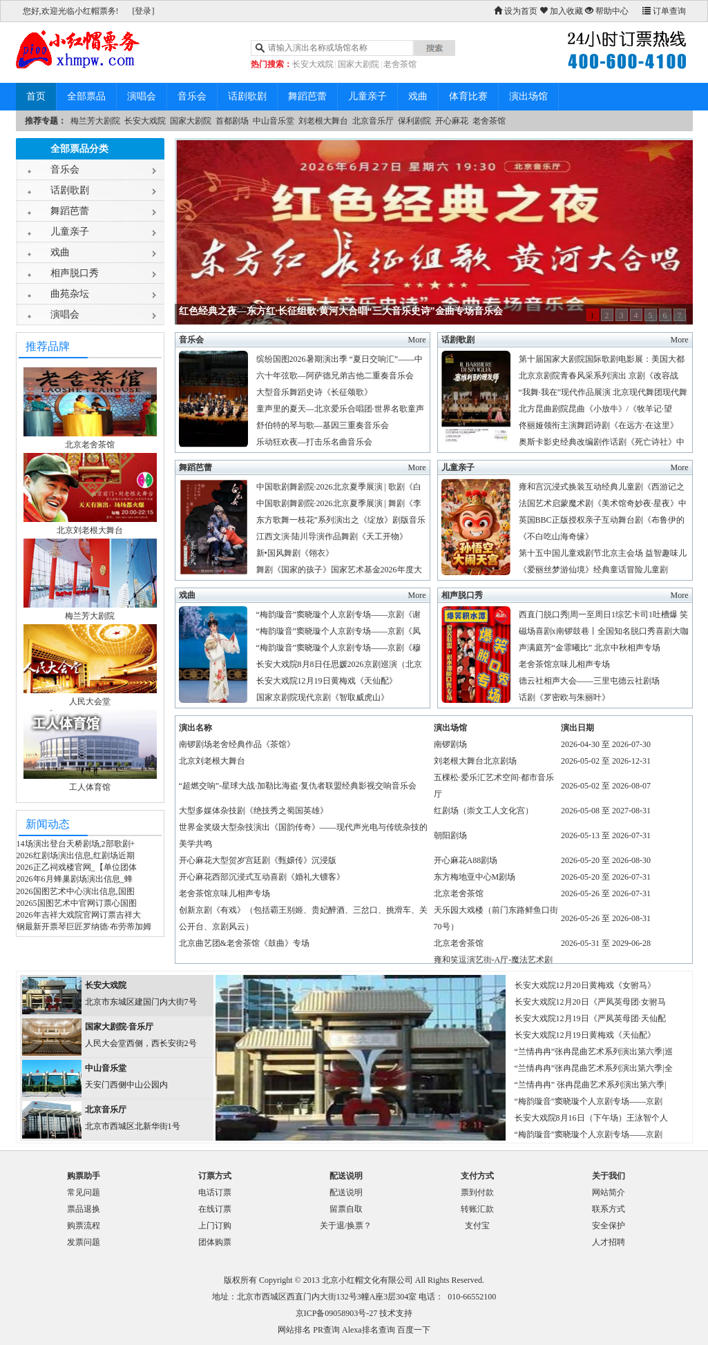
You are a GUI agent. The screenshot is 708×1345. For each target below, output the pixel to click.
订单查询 (664, 11)
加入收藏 (561, 11)
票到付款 (477, 1192)
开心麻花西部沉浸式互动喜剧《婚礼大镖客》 (262, 877)
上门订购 (214, 1225)
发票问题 (83, 1242)
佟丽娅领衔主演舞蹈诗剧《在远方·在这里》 (598, 425)
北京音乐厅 (373, 121)
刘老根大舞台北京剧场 (475, 761)
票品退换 (83, 1209)
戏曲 (418, 96)
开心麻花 (451, 121)
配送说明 (346, 1192)
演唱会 (141, 96)
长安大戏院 (313, 64)
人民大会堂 (90, 701)
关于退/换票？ (346, 1225)
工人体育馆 (90, 787)
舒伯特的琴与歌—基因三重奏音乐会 (322, 425)
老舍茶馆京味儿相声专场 (564, 664)
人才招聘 (608, 1242)
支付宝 (477, 1225)
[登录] (144, 11)
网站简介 (608, 1192)
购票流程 (83, 1225)
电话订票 (214, 1192)
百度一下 (413, 1330)
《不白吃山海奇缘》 (556, 536)
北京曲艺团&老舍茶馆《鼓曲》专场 (244, 943)
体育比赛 (468, 96)
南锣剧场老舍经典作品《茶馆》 (237, 744)
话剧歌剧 (247, 96)
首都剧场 (232, 121)
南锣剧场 (450, 744)
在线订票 (214, 1209)
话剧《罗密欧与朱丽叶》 (564, 697)
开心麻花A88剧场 (466, 860)
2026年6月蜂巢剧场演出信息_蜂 (75, 879)
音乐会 (192, 96)
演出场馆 (528, 96)
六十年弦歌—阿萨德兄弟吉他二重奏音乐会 (335, 375)
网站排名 (294, 1330)
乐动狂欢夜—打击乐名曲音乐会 (314, 442)
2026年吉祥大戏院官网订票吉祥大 (79, 915)
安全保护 (608, 1225)
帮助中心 (607, 11)
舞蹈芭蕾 (307, 96)
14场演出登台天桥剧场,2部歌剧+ (76, 844)
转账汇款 (477, 1209)
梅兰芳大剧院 (95, 121)
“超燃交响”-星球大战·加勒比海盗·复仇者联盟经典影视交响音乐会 (298, 786)
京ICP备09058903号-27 (337, 1313)
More (417, 340)
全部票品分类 (79, 149)
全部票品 (86, 96)
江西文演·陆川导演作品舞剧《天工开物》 (332, 536)
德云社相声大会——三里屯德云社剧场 (589, 681)
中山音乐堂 (273, 121)
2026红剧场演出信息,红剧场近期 (76, 855)
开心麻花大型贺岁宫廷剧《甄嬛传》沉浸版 (257, 860)
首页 (36, 96)
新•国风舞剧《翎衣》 (295, 553)
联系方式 (608, 1209)
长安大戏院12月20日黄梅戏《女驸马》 (585, 985)
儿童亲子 (367, 96)
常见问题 (83, 1192)
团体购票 (214, 1242)
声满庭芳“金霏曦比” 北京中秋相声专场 (590, 647)
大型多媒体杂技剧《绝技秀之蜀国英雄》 (253, 810)
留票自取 (346, 1209)
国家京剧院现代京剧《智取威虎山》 (322, 697)
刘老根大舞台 (323, 121)
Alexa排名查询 (368, 1330)
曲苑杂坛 (69, 294)
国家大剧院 (358, 64)
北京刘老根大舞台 (90, 530)
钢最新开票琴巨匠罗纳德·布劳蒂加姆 (84, 926)
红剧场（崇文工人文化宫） (483, 810)
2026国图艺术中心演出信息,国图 (76, 891)
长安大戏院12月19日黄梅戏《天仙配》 (326, 681)
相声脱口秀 (74, 273)
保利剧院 (414, 121)
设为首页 (515, 11)
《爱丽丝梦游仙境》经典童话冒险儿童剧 (593, 569)
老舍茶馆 (400, 64)
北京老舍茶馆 (90, 444)
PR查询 (326, 1330)
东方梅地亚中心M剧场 (475, 877)
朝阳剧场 (450, 835)
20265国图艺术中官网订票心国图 (77, 903)
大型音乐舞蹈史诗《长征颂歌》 (314, 392)
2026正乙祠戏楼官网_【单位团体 (77, 867)
